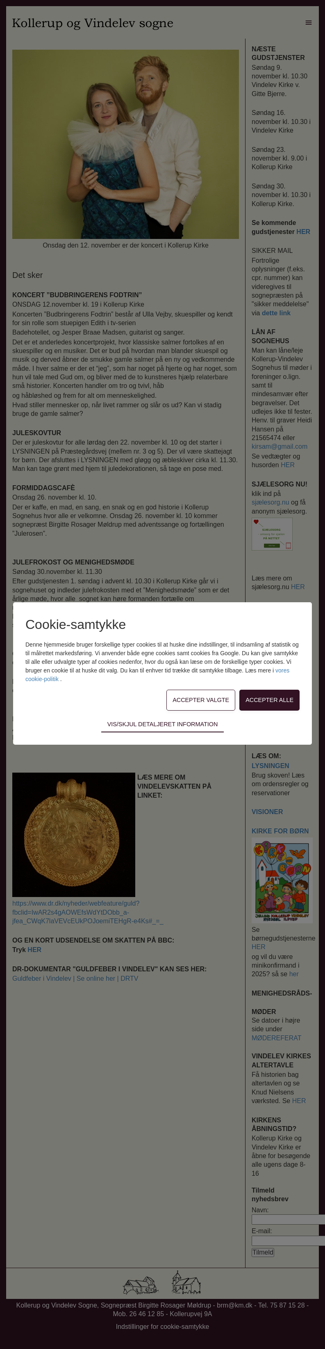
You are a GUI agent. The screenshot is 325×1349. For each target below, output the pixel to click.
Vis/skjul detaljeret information (162, 724)
